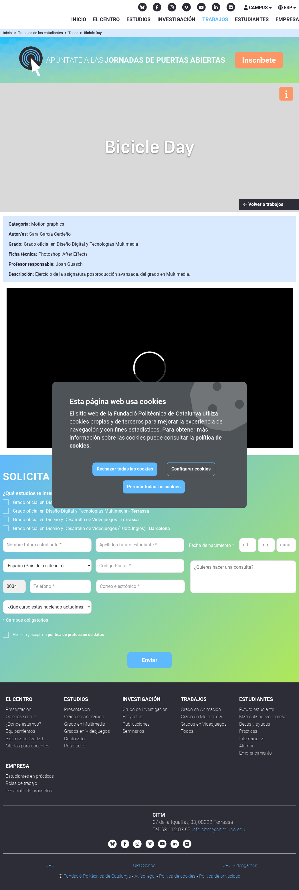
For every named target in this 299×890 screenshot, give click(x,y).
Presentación (18, 709)
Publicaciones (136, 724)
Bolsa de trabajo (21, 783)
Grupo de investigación (145, 709)
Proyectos (132, 716)
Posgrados (75, 746)
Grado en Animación (84, 716)
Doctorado (74, 738)
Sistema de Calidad (24, 738)
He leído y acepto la (58, 634)
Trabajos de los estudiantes (41, 33)
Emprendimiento (255, 753)
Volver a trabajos (263, 204)
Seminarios (133, 731)
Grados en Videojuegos (87, 731)
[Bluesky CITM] (142, 7)
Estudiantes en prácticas (30, 776)
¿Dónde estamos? (23, 724)
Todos (73, 33)
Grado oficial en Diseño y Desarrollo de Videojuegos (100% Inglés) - (91, 528)
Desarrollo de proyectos (29, 790)
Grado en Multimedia (84, 724)
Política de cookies (177, 876)
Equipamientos (20, 731)
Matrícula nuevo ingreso (262, 716)
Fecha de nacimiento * (211, 545)
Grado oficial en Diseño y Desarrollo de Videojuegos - (76, 519)
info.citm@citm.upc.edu (218, 829)
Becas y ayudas (254, 724)
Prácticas (248, 731)
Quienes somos (21, 716)
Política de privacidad (219, 876)
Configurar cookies (191, 469)
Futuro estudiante (256, 709)
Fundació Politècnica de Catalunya (97, 876)
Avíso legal (144, 876)
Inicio (78, 19)
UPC (49, 865)
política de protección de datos (76, 634)
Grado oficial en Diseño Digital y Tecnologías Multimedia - (81, 511)
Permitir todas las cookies (154, 487)
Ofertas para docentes (27, 746)
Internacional (251, 738)
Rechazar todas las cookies (125, 469)
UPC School (145, 865)
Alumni (246, 746)
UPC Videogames (240, 865)
